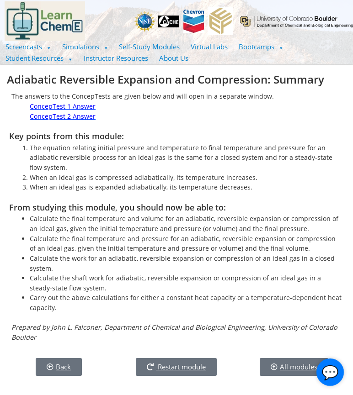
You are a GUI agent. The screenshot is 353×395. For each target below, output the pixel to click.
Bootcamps (261, 46)
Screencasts (28, 46)
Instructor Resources (116, 58)
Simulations (85, 46)
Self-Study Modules (149, 46)
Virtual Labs (209, 46)
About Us (173, 58)
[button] (28, 47)
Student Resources (39, 58)
